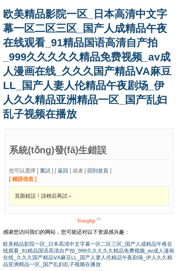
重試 (45, 171)
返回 (63, 171)
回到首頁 (97, 171)
